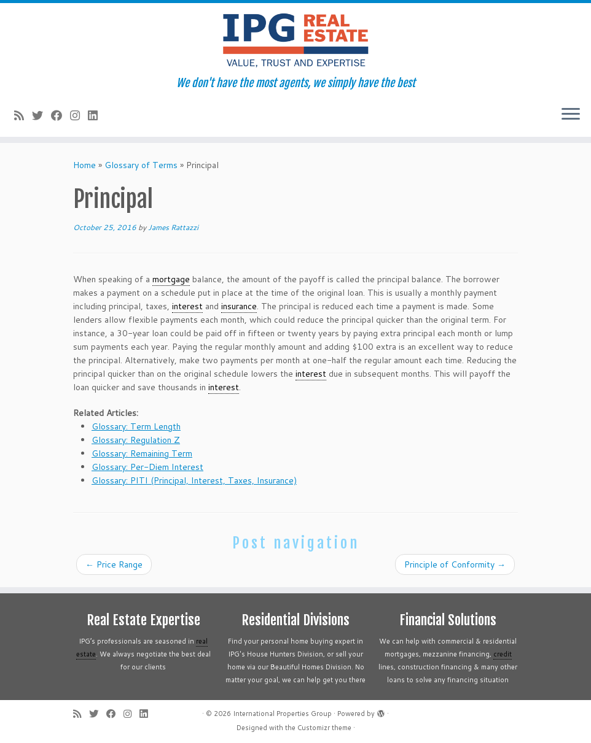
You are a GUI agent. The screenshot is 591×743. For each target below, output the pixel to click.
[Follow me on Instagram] (79, 115)
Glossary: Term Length (136, 426)
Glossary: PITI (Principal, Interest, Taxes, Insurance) (194, 480)
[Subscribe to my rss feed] (23, 115)
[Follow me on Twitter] (41, 115)
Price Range (114, 564)
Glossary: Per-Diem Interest (147, 467)
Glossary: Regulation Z (136, 440)
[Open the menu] (571, 115)
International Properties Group (282, 713)
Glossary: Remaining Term (142, 453)
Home (84, 165)
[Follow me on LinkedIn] (97, 115)
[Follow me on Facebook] (60, 115)
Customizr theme (324, 728)
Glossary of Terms (141, 165)
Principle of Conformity (455, 564)
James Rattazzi (173, 227)
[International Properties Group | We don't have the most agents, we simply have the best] (295, 40)
